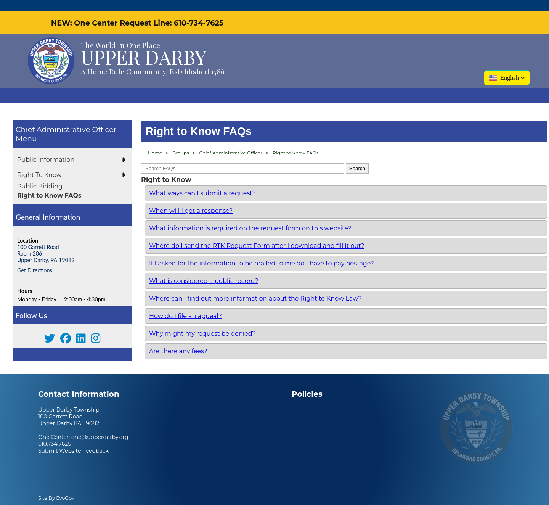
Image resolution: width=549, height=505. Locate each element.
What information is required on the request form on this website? (250, 216)
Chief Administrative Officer (66, 117)
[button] (507, 66)
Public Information (45, 148)
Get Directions (34, 259)
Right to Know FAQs (49, 184)
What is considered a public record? (203, 269)
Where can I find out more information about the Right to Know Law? (255, 287)
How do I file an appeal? (185, 304)
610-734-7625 (198, 11)
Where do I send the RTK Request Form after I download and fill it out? (256, 234)
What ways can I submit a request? (202, 181)
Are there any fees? (178, 339)
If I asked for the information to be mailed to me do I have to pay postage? (261, 252)
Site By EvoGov (56, 486)
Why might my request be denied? (202, 322)
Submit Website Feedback (73, 439)
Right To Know (39, 163)
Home (155, 141)
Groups (180, 141)
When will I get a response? (191, 199)
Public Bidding (40, 175)
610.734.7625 (54, 432)
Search (357, 157)
